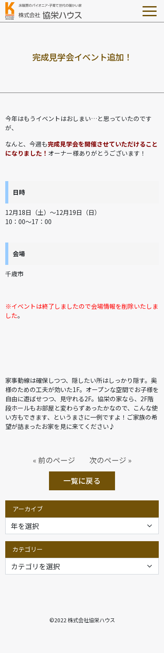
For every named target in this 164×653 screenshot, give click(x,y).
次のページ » (110, 460)
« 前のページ (54, 460)
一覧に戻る (82, 480)
